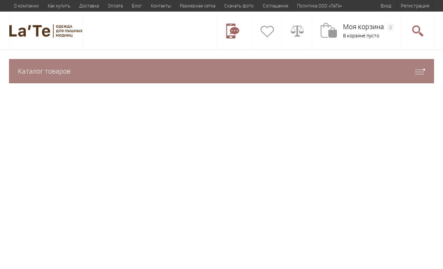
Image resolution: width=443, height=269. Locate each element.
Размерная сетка (197, 6)
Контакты (161, 6)
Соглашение (275, 6)
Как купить (59, 6)
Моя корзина (368, 27)
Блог (137, 6)
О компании (26, 6)
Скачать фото (239, 6)
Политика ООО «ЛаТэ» (319, 6)
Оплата (115, 6)
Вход (386, 5)
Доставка (89, 6)
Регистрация (415, 5)
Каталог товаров (221, 71)
